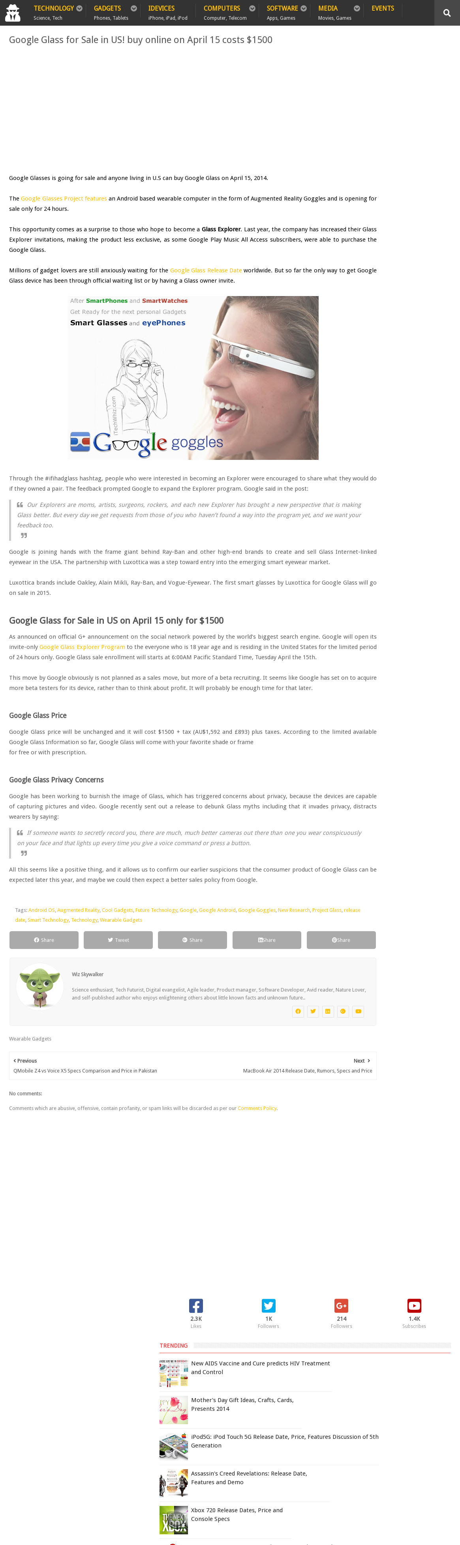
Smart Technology (120, 1002)
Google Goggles (257, 992)
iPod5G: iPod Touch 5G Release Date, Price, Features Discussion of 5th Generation (399, 179)
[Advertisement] (154, 109)
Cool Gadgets (117, 992)
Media (334, 11)
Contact (152, 1409)
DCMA (392, 1475)
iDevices (168, 11)
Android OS (41, 992)
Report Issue (358, 1426)
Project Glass (52, 1002)
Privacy (82, 1409)
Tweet (95, 1022)
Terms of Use (323, 1426)
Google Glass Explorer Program (160, 677)
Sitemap (116, 1409)
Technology (54, 11)
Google (188, 992)
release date (83, 1002)
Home (20, 1409)
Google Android (217, 992)
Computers (225, 11)
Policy (49, 1409)
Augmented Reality (78, 992)
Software (282, 11)
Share (37, 1022)
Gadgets (111, 11)
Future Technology (156, 992)
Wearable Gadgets (193, 1002)
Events (383, 8)
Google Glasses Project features (67, 198)
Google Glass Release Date (206, 270)
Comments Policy (257, 1208)
